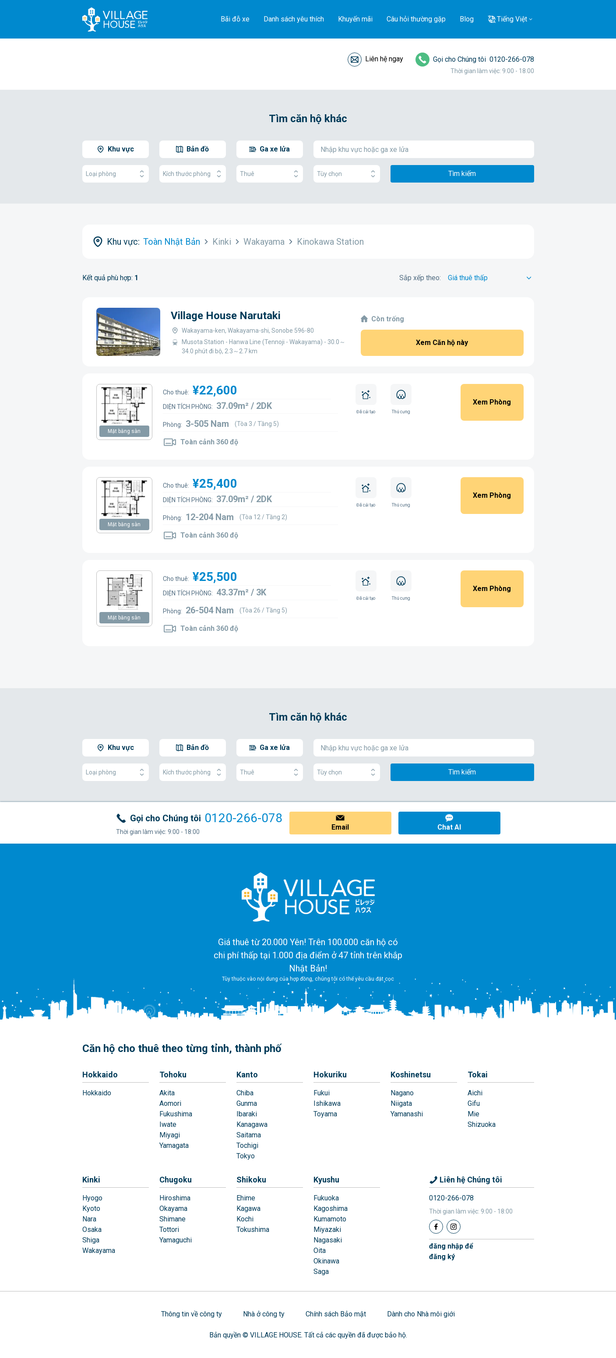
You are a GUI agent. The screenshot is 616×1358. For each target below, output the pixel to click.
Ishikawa (327, 1103)
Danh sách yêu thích (294, 19)
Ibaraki (246, 1114)
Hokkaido (100, 1074)
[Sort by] (491, 278)
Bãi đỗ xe (235, 19)
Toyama (325, 1114)
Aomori (170, 1103)
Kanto (247, 1074)
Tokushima (252, 1229)
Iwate (167, 1124)
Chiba (244, 1093)
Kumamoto (329, 1219)
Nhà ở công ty (264, 1314)
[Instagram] (454, 1227)
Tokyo (245, 1156)
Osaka (92, 1229)
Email (340, 827)
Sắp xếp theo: (420, 278)
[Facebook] (436, 1227)
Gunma (246, 1103)
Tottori (169, 1229)
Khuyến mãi (355, 19)
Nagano (402, 1093)
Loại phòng (115, 174)
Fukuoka (326, 1198)
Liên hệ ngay (384, 59)
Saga (321, 1271)
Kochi (244, 1219)
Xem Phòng (492, 402)
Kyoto (91, 1208)
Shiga (90, 1240)
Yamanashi (407, 1114)
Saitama (248, 1135)
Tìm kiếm (462, 173)
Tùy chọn (347, 174)
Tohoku (173, 1074)
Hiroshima (174, 1198)
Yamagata (174, 1145)
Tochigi (247, 1145)
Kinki (91, 1179)
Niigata (401, 1103)
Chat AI (449, 827)
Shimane (172, 1219)
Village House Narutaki (226, 316)
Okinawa (326, 1261)
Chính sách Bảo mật (336, 1314)
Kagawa (248, 1208)
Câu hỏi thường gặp (416, 19)
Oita (319, 1250)
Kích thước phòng (192, 174)
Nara (89, 1219)
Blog (467, 19)
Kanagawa (252, 1124)
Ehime (245, 1198)
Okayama (173, 1208)
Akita (167, 1093)
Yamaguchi (175, 1240)
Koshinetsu (411, 1074)
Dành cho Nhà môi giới (421, 1314)
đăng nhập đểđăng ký (451, 1251)
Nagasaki (327, 1240)
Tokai (478, 1074)
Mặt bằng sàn (124, 431)
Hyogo (92, 1198)
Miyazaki (327, 1229)
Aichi (475, 1093)
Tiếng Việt (512, 19)
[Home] (308, 897)
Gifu (474, 1103)
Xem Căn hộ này (442, 342)
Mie (473, 1114)
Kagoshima (330, 1208)
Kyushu (326, 1179)
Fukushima (175, 1114)
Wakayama (98, 1250)
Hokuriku (330, 1074)
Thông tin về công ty (191, 1314)
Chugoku (175, 1179)
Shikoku (251, 1179)
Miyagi (169, 1135)
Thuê (269, 174)
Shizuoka (482, 1124)
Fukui (321, 1093)
